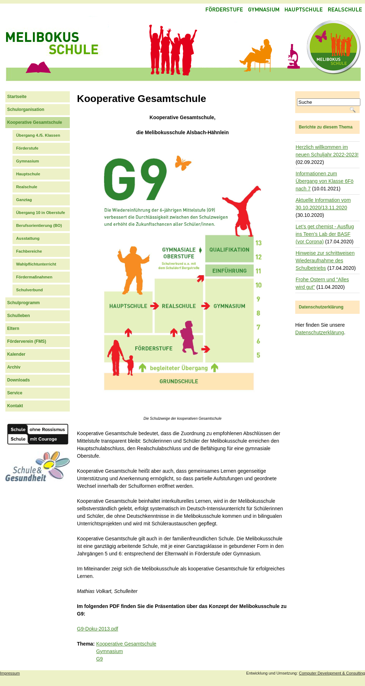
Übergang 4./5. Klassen (38, 135)
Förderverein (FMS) (26, 341)
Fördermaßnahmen (34, 277)
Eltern (13, 328)
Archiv (13, 367)
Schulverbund (29, 290)
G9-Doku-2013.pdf (97, 629)
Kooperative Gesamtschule (126, 644)
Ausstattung (27, 238)
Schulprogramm (23, 302)
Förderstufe (27, 148)
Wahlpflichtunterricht (36, 264)
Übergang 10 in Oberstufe (40, 212)
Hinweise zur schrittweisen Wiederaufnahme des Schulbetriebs (325, 260)
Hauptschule (28, 174)
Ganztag (24, 200)
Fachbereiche (29, 251)
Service (14, 392)
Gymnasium (109, 651)
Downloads (18, 380)
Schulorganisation (25, 109)
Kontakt (15, 405)
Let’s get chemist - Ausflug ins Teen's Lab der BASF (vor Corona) (325, 234)
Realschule (26, 187)
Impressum (10, 673)
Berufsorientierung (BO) (39, 225)
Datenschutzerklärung (319, 332)
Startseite (16, 96)
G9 (99, 659)
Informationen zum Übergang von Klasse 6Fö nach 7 (325, 181)
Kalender (16, 354)
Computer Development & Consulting (332, 673)
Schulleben (18, 315)
